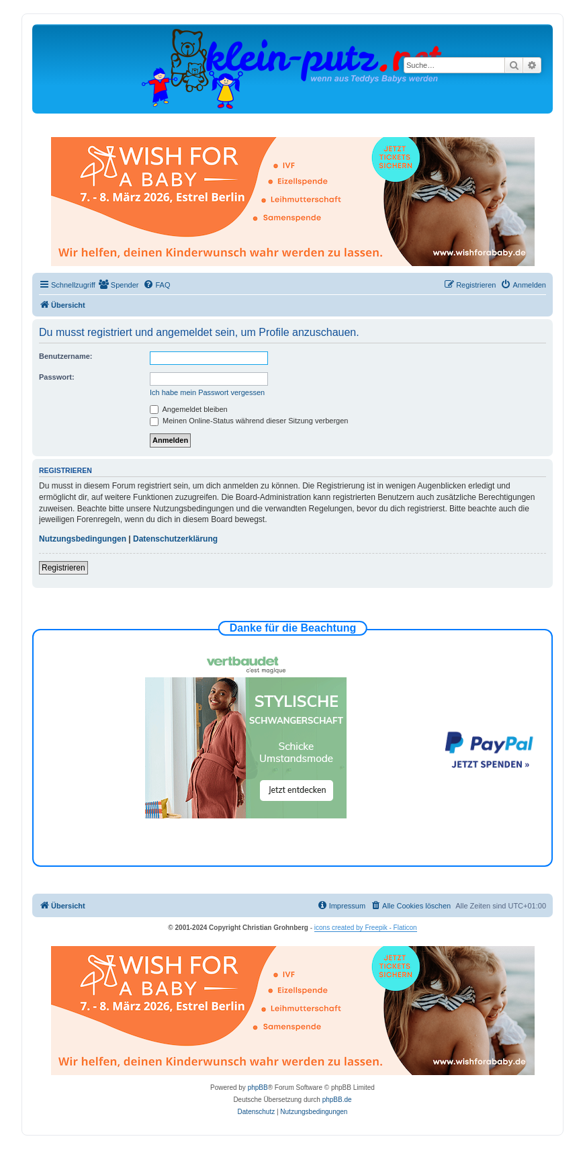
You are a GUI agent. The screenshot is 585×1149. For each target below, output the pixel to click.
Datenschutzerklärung (175, 539)
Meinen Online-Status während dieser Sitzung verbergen (249, 421)
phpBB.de (337, 1099)
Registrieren (63, 567)
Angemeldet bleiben (189, 409)
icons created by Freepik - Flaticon (365, 927)
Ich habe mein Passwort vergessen (207, 392)
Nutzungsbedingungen (82, 539)
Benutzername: (65, 356)
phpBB (258, 1087)
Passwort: (57, 377)
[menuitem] (119, 285)
